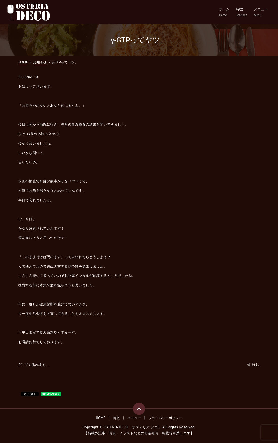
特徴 (241, 12)
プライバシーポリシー (165, 418)
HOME (23, 62)
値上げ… (253, 364)
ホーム (224, 12)
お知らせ (40, 62)
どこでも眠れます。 (33, 364)
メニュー (260, 12)
